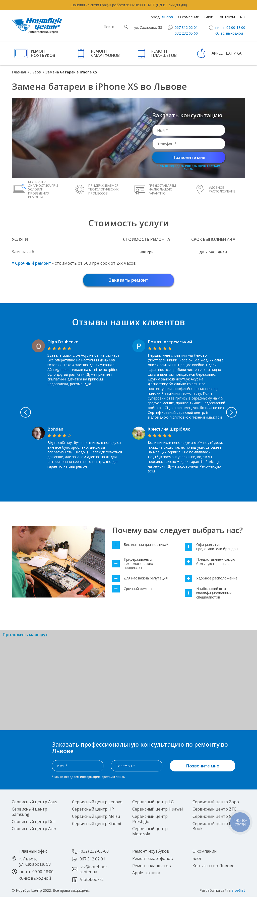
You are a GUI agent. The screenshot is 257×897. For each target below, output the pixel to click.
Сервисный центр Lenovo (97, 802)
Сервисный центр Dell (33, 821)
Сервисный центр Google (217, 816)
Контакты (226, 16)
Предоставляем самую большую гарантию (210, 561)
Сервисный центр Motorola (150, 831)
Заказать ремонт (128, 280)
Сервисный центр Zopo (215, 802)
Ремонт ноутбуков (43, 53)
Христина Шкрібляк (169, 429)
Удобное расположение (211, 578)
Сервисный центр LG (153, 802)
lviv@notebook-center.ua (94, 869)
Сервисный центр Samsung (29, 811)
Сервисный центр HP (93, 809)
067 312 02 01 (186, 27)
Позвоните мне (188, 157)
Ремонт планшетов (164, 53)
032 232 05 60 (186, 33)
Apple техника (226, 53)
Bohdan (55, 429)
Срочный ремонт (132, 589)
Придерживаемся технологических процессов (132, 563)
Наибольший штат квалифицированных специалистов (208, 593)
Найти (126, 27)
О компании (188, 16)
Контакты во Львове (213, 865)
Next (232, 412)
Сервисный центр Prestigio (150, 819)
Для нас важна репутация (140, 578)
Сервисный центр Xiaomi (96, 823)
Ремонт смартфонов (105, 53)
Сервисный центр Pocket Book (217, 826)
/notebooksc (91, 879)
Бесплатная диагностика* (140, 545)
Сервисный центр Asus (34, 802)
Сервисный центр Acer (34, 829)
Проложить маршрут (25, 635)
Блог (208, 16)
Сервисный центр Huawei (157, 809)
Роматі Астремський (170, 342)
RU (242, 16)
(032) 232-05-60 (94, 851)
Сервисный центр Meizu (96, 816)
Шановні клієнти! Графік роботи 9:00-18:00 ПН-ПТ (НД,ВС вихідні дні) (128, 5)
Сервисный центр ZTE (214, 809)
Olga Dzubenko (63, 342)
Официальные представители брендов (211, 547)
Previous (24, 412)
